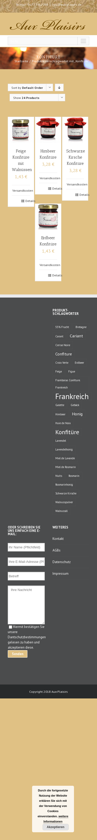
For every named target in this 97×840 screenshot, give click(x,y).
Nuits (58, 476)
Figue (71, 371)
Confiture (63, 353)
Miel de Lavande (65, 458)
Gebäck (75, 405)
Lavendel (60, 440)
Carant (59, 336)
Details (27, 201)
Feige (58, 371)
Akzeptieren (55, 827)
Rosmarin (74, 476)
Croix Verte (61, 362)
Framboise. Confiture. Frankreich (67, 383)
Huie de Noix (63, 423)
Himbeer (60, 414)
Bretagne (81, 327)
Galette (59, 405)
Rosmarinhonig (64, 484)
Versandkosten (22, 190)
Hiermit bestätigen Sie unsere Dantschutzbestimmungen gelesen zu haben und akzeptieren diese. (27, 637)
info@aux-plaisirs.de (66, 4)
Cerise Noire (62, 345)
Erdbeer (79, 362)
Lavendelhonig (64, 449)
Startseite (21, 61)
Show (26, 98)
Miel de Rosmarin (65, 467)
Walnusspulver (64, 502)
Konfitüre (67, 432)
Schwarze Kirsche (65, 493)
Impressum (61, 573)
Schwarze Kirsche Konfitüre (75, 157)
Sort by (27, 88)
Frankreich (72, 396)
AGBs (57, 550)
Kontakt (58, 538)
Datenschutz (62, 562)
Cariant (76, 335)
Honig (77, 413)
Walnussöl (61, 511)
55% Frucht (62, 327)
